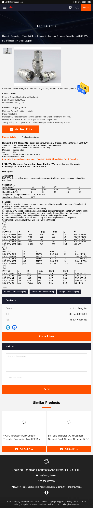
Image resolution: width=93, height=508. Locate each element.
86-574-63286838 (82, 2)
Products (15, 36)
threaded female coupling (15, 292)
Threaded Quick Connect (33, 36)
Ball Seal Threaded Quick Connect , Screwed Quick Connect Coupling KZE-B (68, 437)
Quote (86, 7)
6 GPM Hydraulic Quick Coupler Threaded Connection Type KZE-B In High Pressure (21, 438)
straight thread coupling (69, 292)
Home (4, 36)
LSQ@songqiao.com (12, 2)
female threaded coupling (43, 292)
